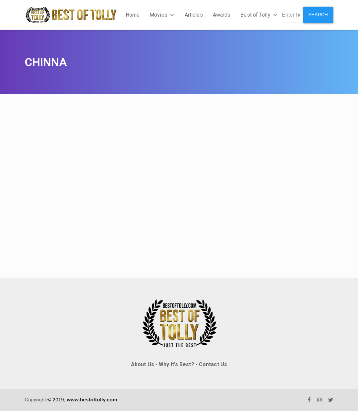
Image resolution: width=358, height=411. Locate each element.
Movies (162, 15)
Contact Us (213, 364)
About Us (142, 364)
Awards (222, 15)
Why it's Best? (176, 364)
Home (133, 15)
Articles (194, 15)
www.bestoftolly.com (92, 399)
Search (318, 14)
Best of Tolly (258, 15)
